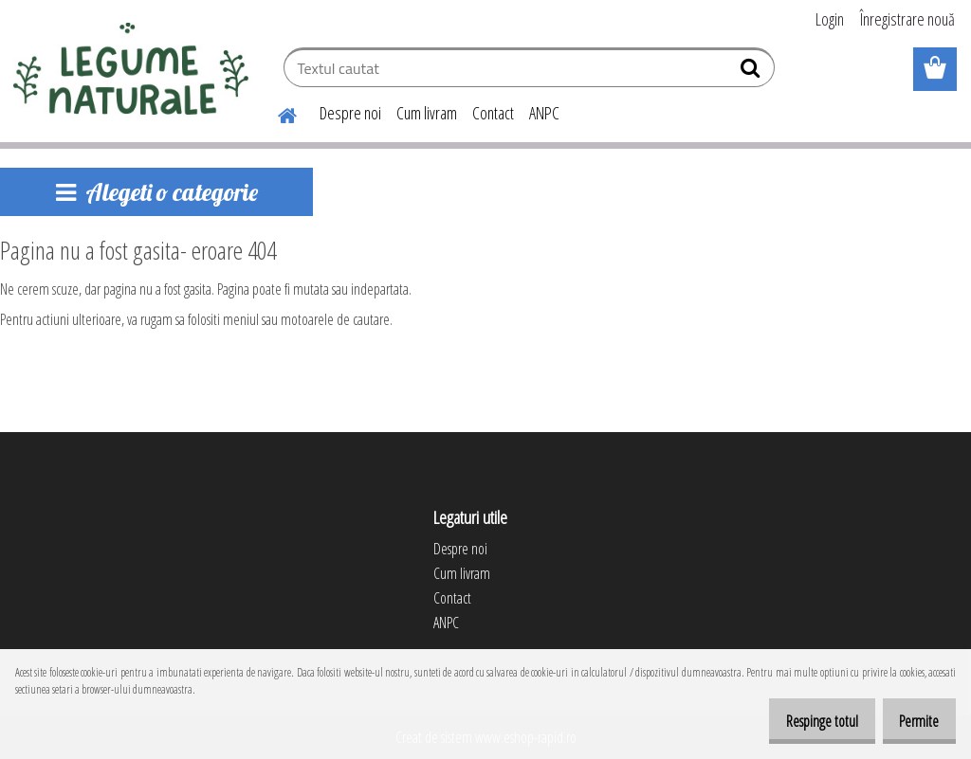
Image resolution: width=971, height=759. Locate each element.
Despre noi (350, 112)
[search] (752, 72)
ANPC (544, 112)
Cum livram (426, 112)
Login (829, 19)
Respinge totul (801, 721)
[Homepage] (276, 113)
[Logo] (130, 70)
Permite (912, 721)
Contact (493, 112)
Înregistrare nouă (907, 19)
